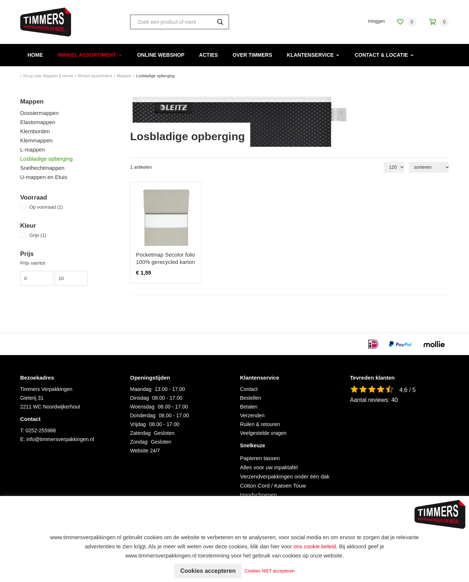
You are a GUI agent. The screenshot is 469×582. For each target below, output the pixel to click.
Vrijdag (138, 424)
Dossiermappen (39, 113)
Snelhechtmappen (42, 168)
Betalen (248, 407)
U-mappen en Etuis (43, 177)
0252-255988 (41, 430)
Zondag (138, 442)
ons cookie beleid (314, 546)
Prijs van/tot (32, 263)
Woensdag (142, 407)
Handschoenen (258, 495)
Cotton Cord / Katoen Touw (273, 485)
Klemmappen (36, 140)
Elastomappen (37, 122)
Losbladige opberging (46, 159)
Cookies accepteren (208, 571)
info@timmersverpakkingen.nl (60, 439)
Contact (249, 389)
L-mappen (32, 149)
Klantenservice (310, 55)
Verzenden (252, 415)
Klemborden (35, 131)
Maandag (140, 389)
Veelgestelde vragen (263, 433)
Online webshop (160, 55)
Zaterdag (140, 433)
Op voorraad (46, 207)
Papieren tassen (260, 458)
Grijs (37, 235)
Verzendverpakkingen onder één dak (284, 476)
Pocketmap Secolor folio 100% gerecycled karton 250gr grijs (165, 261)
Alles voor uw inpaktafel (269, 467)
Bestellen (250, 398)
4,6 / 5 (407, 390)
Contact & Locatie (381, 55)
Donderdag (142, 415)
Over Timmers (252, 55)
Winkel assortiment (87, 55)
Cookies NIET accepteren (270, 571)
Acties (208, 55)
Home (35, 55)
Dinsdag (139, 398)
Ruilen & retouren (260, 424)
